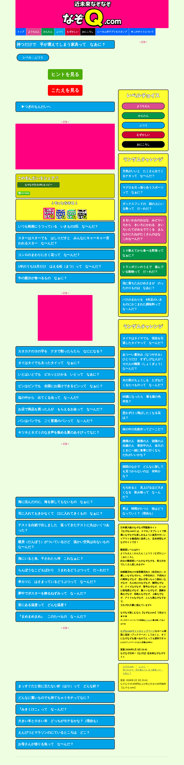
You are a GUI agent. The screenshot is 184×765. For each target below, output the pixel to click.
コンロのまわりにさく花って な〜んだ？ (49, 255)
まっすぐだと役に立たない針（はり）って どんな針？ (58, 686)
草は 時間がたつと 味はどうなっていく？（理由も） (142, 511)
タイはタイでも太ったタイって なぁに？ (49, 363)
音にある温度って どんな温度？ (42, 605)
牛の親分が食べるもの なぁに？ (42, 278)
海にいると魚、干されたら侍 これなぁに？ (50, 558)
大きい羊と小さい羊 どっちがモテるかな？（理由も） (58, 721)
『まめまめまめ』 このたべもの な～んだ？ (52, 616)
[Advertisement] (65, 146)
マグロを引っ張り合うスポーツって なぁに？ (142, 190)
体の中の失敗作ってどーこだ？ (142, 429)
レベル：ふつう (33, 57)
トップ (20, 31)
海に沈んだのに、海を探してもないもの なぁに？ (55, 502)
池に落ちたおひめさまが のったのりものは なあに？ (142, 286)
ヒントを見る (65, 74)
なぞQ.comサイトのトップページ (137, 631)
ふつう (59, 31)
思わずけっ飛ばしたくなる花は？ (141, 415)
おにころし (87, 31)
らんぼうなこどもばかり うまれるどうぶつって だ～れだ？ (63, 570)
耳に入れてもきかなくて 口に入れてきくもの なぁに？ (60, 513)
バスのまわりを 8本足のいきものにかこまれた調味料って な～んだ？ (142, 304)
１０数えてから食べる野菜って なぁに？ (144, 253)
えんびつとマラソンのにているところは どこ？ (54, 732)
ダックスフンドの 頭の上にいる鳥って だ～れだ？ (142, 206)
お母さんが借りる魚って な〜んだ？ (45, 744)
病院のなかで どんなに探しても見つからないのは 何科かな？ (142, 471)
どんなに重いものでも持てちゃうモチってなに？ (54, 697)
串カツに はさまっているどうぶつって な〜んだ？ (57, 582)
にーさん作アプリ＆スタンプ (112, 31)
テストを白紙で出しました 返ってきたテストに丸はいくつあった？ (63, 527)
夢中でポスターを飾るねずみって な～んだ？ (52, 593)
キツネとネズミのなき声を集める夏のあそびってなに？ (58, 432)
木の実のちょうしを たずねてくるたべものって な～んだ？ (142, 383)
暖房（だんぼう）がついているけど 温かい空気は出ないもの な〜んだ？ (65, 544)
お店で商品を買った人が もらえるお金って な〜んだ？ (60, 409)
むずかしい (72, 31)
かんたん (47, 31)
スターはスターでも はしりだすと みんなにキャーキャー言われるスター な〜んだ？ (63, 240)
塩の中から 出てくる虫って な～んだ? (48, 397)
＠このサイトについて (142, 31)
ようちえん (33, 31)
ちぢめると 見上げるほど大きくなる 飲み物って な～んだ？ (142, 492)
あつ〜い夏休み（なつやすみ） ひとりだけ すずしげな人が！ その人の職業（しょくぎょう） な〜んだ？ (144, 361)
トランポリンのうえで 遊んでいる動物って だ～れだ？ (142, 269)
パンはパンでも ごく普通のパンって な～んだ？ (55, 421)
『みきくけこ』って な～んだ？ (42, 709)
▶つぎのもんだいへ (34, 106)
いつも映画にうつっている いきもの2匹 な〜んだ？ (58, 226)
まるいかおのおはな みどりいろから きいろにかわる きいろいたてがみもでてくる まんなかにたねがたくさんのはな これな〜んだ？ (142, 229)
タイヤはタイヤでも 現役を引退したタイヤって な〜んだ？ (142, 341)
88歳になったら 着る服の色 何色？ (143, 399)
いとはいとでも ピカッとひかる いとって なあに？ (58, 374)
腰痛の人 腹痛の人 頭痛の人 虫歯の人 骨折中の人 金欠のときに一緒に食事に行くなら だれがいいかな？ (144, 448)
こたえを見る (65, 90)
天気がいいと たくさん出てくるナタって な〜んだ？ (142, 174)
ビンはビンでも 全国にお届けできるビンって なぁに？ (60, 386)
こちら (148, 620)
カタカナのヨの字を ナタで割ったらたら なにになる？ (60, 351)
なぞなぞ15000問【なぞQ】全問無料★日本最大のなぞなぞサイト (92, 14)
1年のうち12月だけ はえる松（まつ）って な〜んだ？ (60, 266)
